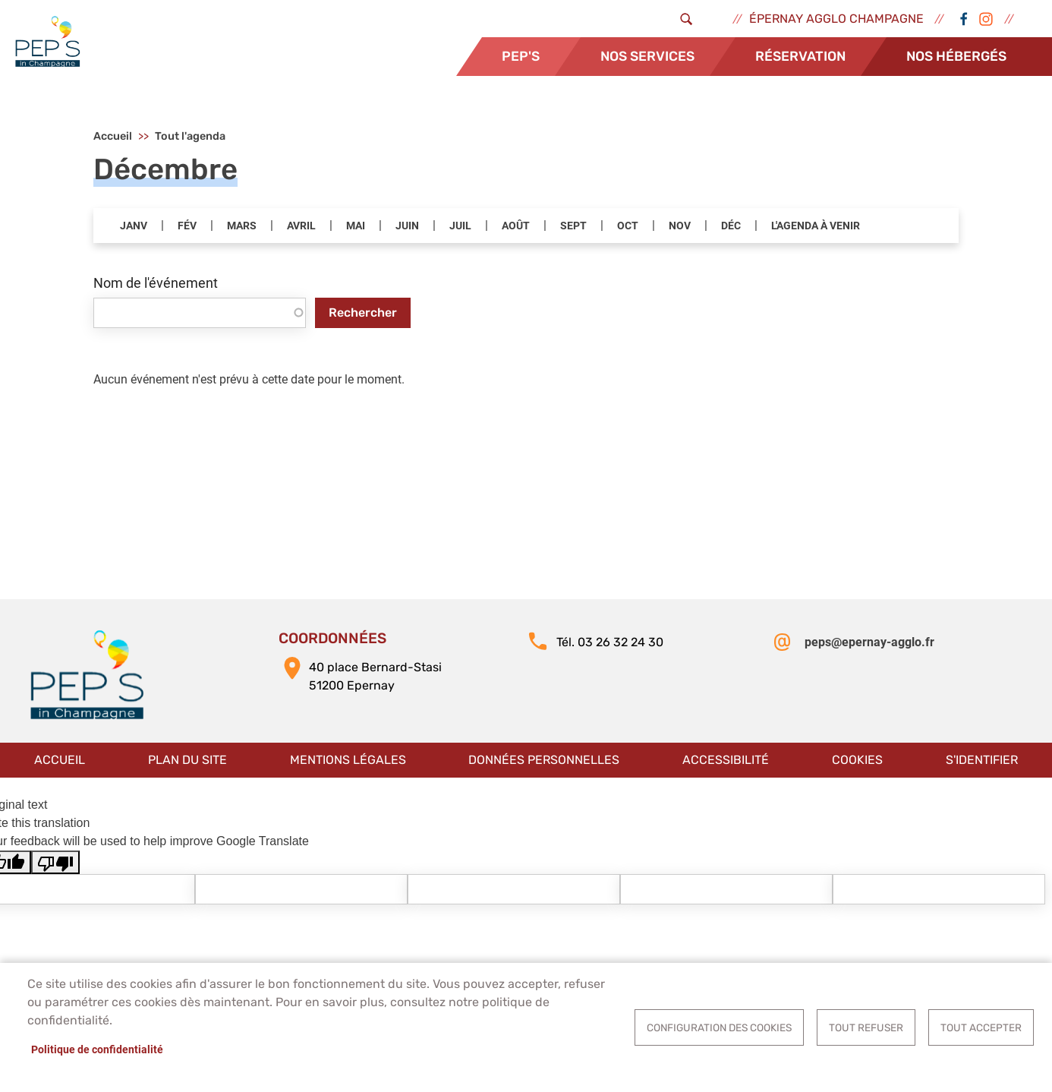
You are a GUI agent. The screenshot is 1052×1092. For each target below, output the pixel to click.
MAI (355, 226)
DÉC (731, 226)
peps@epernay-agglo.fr (869, 643)
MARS (242, 226)
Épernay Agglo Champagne (836, 18)
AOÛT (516, 226)
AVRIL (301, 226)
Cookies (857, 760)
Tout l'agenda (190, 137)
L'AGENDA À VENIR (815, 226)
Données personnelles (543, 760)
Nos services (647, 56)
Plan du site (187, 760)
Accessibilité (725, 760)
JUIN (407, 226)
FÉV (187, 226)
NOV (680, 226)
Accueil (112, 137)
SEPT (573, 226)
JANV (133, 226)
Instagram (986, 19)
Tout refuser (866, 1027)
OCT (627, 226)
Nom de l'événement (155, 284)
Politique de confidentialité (97, 1049)
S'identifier (982, 760)
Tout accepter (981, 1027)
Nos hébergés (956, 56)
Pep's (521, 56)
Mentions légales (348, 760)
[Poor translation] (55, 863)
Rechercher (363, 312)
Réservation (800, 56)
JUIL (460, 226)
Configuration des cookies (719, 1027)
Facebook (963, 19)
